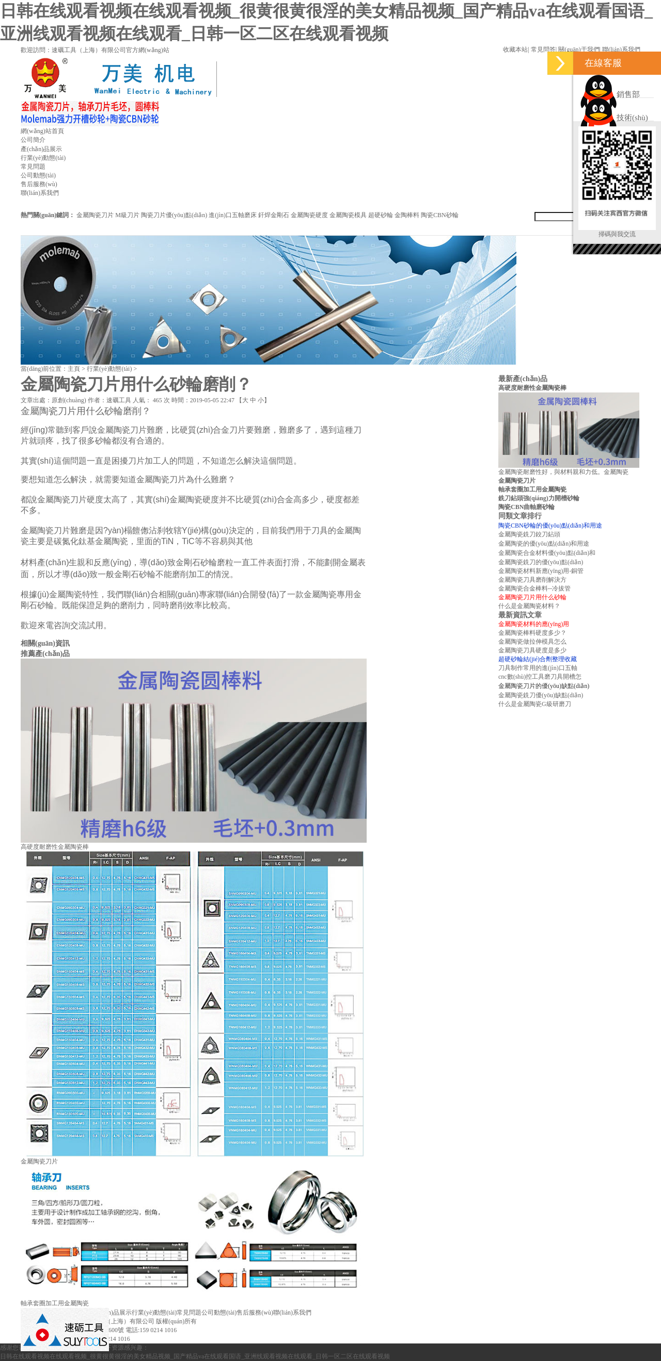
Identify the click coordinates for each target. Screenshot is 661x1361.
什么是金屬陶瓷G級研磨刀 (534, 704)
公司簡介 (33, 139)
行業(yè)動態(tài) (43, 157)
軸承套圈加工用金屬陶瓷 (55, 1303)
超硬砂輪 (380, 215)
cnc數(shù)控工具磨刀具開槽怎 (539, 676)
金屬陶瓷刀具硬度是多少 (532, 650)
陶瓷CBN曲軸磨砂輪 (526, 507)
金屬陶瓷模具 (348, 215)
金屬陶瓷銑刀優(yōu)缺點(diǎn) (540, 695)
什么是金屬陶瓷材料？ (529, 606)
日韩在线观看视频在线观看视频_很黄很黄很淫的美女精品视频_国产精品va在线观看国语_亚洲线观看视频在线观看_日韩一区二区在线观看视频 (195, 1356)
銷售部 (610, 94)
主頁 (74, 368)
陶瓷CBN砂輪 (440, 215)
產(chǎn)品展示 (41, 149)
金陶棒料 (407, 215)
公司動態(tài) (38, 175)
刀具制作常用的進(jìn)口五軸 (537, 667)
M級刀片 (127, 215)
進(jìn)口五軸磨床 (233, 215)
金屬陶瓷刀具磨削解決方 (532, 579)
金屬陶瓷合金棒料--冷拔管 (534, 588)
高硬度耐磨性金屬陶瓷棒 (55, 846)
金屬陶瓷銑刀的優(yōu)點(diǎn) (540, 562)
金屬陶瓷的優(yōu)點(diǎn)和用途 (543, 543)
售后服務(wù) (39, 184)
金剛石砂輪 (196, 562)
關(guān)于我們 (578, 49)
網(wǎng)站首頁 (42, 131)
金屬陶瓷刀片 (95, 215)
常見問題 (33, 166)
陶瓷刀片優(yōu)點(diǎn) (174, 215)
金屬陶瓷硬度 (309, 215)
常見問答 (543, 49)
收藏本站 (515, 49)
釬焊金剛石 (273, 215)
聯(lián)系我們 (621, 49)
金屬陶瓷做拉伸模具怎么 (532, 641)
